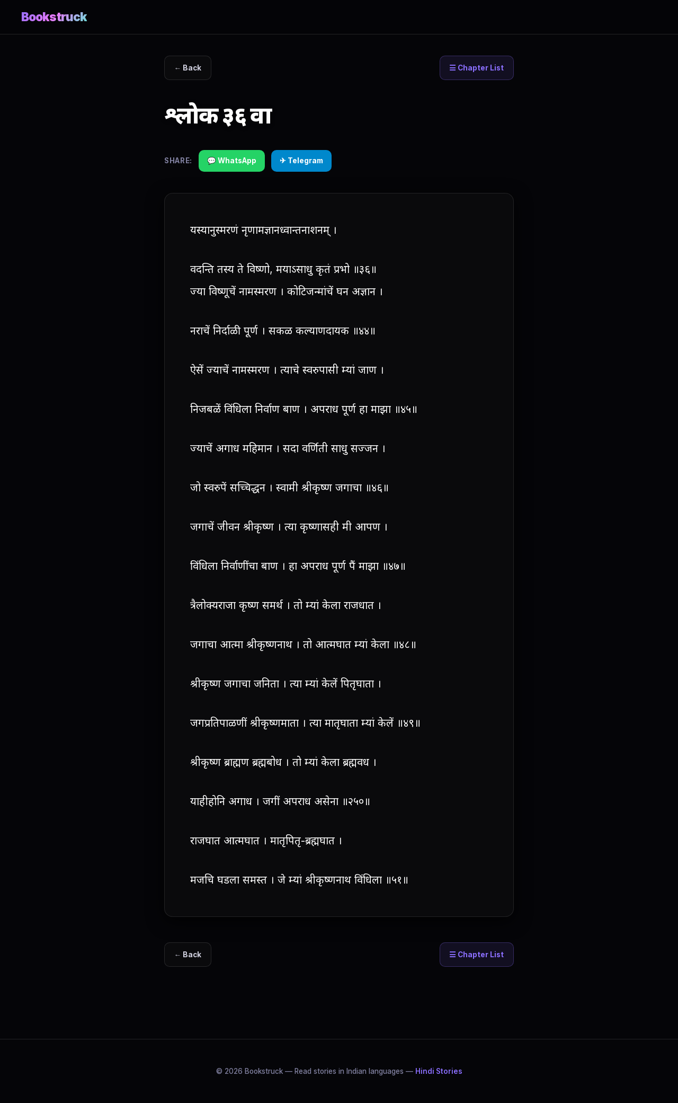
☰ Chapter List (476, 68)
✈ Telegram (301, 160)
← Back (188, 68)
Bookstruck (54, 17)
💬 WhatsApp (231, 160)
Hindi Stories (438, 1071)
